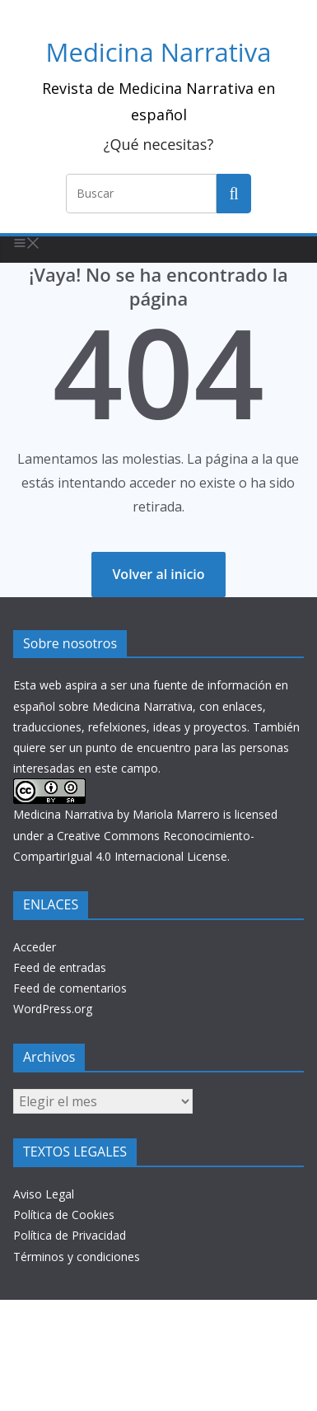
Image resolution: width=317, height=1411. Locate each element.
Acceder (34, 947)
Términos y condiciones (76, 1256)
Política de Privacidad (69, 1235)
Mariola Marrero (176, 814)
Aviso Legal (43, 1194)
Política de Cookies (63, 1214)
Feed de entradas (59, 967)
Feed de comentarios (70, 988)
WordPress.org (52, 1008)
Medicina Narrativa (159, 52)
